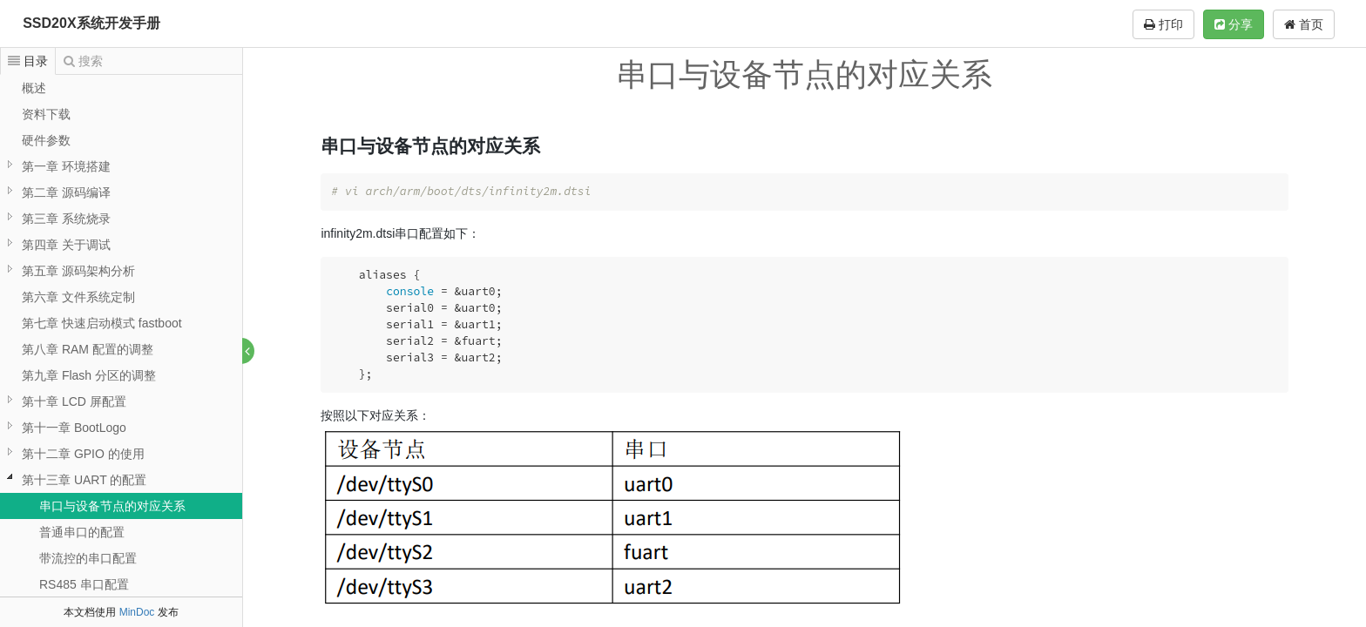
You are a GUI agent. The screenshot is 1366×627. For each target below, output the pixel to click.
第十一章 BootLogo (74, 428)
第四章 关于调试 (66, 245)
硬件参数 (46, 140)
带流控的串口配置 (88, 558)
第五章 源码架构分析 (78, 271)
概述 (34, 88)
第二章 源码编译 (66, 192)
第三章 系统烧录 (66, 219)
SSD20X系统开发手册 (91, 23)
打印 (1163, 24)
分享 (1233, 24)
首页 (1303, 24)
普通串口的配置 (82, 532)
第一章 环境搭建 (66, 166)
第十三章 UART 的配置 (84, 480)
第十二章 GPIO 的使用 (83, 454)
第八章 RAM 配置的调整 (87, 349)
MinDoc (137, 612)
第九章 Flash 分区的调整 (89, 375)
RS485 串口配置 (84, 584)
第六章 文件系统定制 (78, 297)
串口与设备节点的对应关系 (112, 506)
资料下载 (46, 114)
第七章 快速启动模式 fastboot (102, 323)
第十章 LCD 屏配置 (74, 401)
